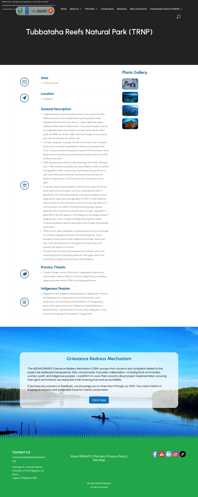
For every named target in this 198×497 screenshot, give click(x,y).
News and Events (138, 9)
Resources (122, 9)
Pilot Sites (90, 9)
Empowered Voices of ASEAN (164, 9)
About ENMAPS (81, 456)
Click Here (99, 400)
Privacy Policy (117, 456)
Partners (99, 456)
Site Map (99, 460)
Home (64, 9)
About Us (74, 9)
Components (107, 9)
